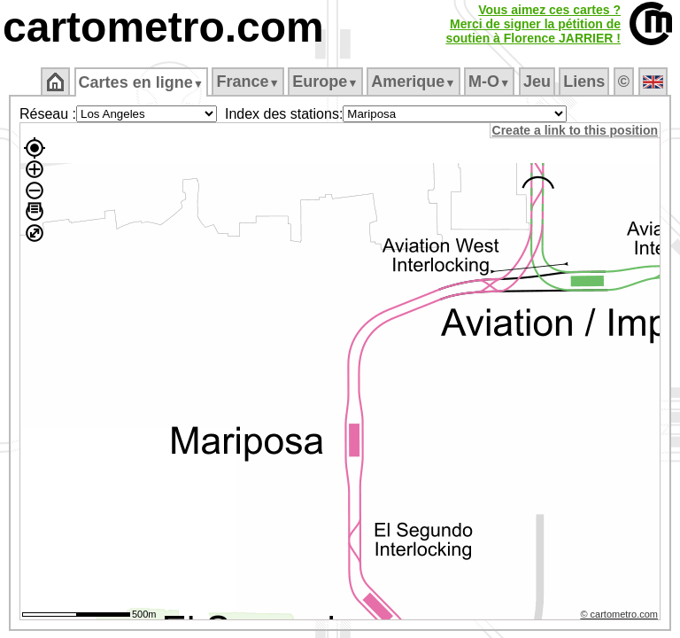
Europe (326, 81)
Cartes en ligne (142, 82)
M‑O (491, 81)
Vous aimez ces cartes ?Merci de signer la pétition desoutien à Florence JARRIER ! (533, 24)
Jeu (538, 81)
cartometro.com (163, 27)
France (249, 81)
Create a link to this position (576, 130)
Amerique (415, 81)
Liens (586, 81)
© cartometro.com (621, 616)
